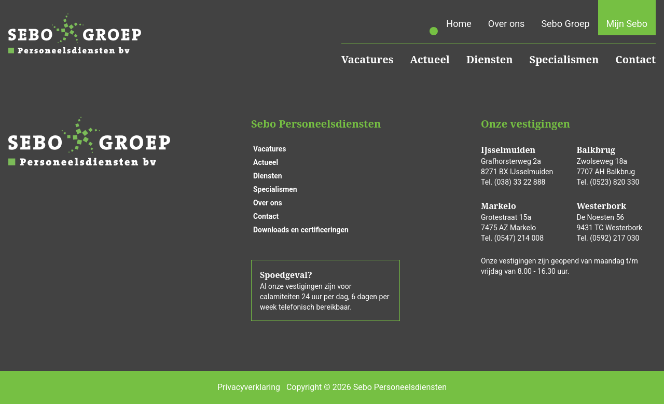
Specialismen (564, 59)
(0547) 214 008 (519, 238)
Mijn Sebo (626, 23)
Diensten (489, 59)
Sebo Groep (565, 23)
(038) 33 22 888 (520, 182)
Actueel (430, 59)
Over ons (506, 23)
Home (458, 23)
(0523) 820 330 (614, 182)
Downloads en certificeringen (301, 230)
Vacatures (367, 59)
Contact (635, 59)
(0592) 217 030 (614, 238)
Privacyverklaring (248, 387)
